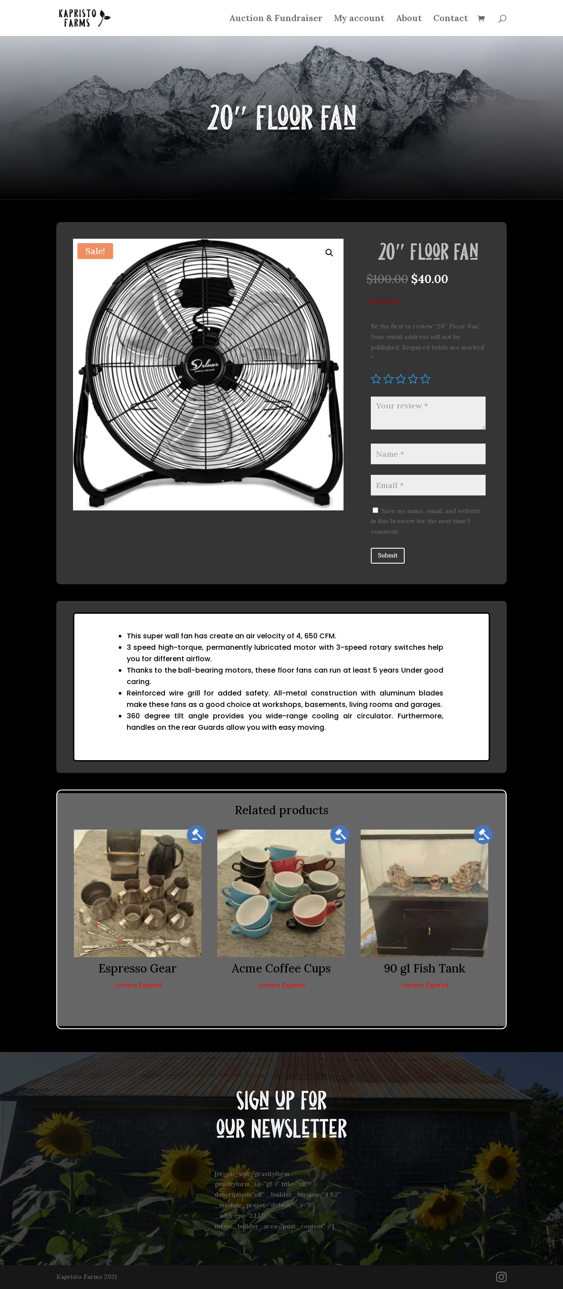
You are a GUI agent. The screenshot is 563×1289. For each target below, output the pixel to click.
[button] (329, 253)
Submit (388, 555)
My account (359, 19)
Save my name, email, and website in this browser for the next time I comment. (425, 521)
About (409, 19)
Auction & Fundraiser (275, 19)
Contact (450, 19)
